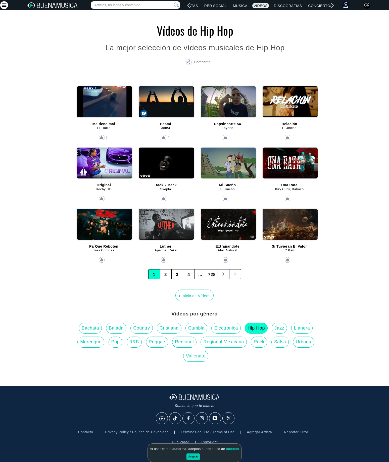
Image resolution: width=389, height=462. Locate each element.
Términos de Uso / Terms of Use (208, 432)
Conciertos (320, 6)
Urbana (303, 341)
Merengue (91, 341)
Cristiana (169, 328)
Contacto (85, 432)
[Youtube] (215, 418)
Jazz (279, 328)
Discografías (288, 6)
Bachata (90, 328)
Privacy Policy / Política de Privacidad (137, 432)
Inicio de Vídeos (195, 295)
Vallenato (196, 355)
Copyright (209, 442)
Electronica (226, 328)
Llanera (302, 328)
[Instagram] (202, 418)
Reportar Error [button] (296, 432)
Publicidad (180, 442)
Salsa (280, 341)
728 (212, 274)
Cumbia (196, 328)
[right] (332, 6)
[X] (229, 418)
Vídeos (261, 6)
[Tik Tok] (175, 418)
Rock (259, 341)
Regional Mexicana (223, 341)
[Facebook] (189, 418)
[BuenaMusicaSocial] (162, 418)
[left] (189, 6)
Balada (116, 328)
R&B (134, 341)
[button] (198, 62)
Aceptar (193, 456)
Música (240, 6)
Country (141, 328)
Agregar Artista (259, 432)
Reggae (157, 341)
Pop (115, 341)
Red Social (215, 6)
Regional (184, 341)
